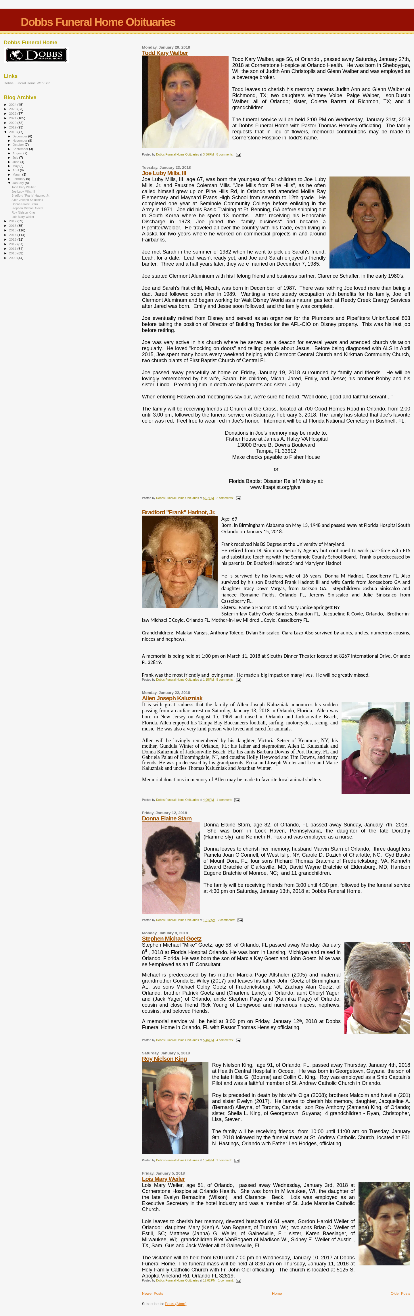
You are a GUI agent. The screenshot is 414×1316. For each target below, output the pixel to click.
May (16, 166)
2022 (13, 113)
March (17, 174)
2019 (13, 127)
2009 (13, 258)
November (20, 140)
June (16, 162)
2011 (13, 248)
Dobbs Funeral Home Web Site (27, 83)
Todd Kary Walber (165, 52)
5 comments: (225, 679)
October (19, 144)
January (19, 183)
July (16, 157)
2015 (13, 230)
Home (277, 1293)
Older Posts (400, 1293)
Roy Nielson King (164, 1058)
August (18, 153)
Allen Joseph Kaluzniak (172, 698)
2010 (13, 253)
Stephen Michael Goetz (172, 938)
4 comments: (225, 1040)
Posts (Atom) (175, 1304)
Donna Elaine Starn (167, 818)
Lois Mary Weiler (163, 1178)
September (21, 149)
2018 (13, 132)
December (20, 136)
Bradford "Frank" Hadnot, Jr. (178, 512)
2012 (13, 244)
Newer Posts (152, 1293)
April (16, 170)
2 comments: (225, 498)
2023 (13, 109)
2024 (13, 104)
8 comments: (225, 154)
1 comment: (224, 799)
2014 (13, 235)
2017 (13, 221)
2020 (13, 122)
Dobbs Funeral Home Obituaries (98, 22)
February (19, 179)
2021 (13, 118)
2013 (13, 239)
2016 (13, 225)
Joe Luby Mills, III (164, 173)
